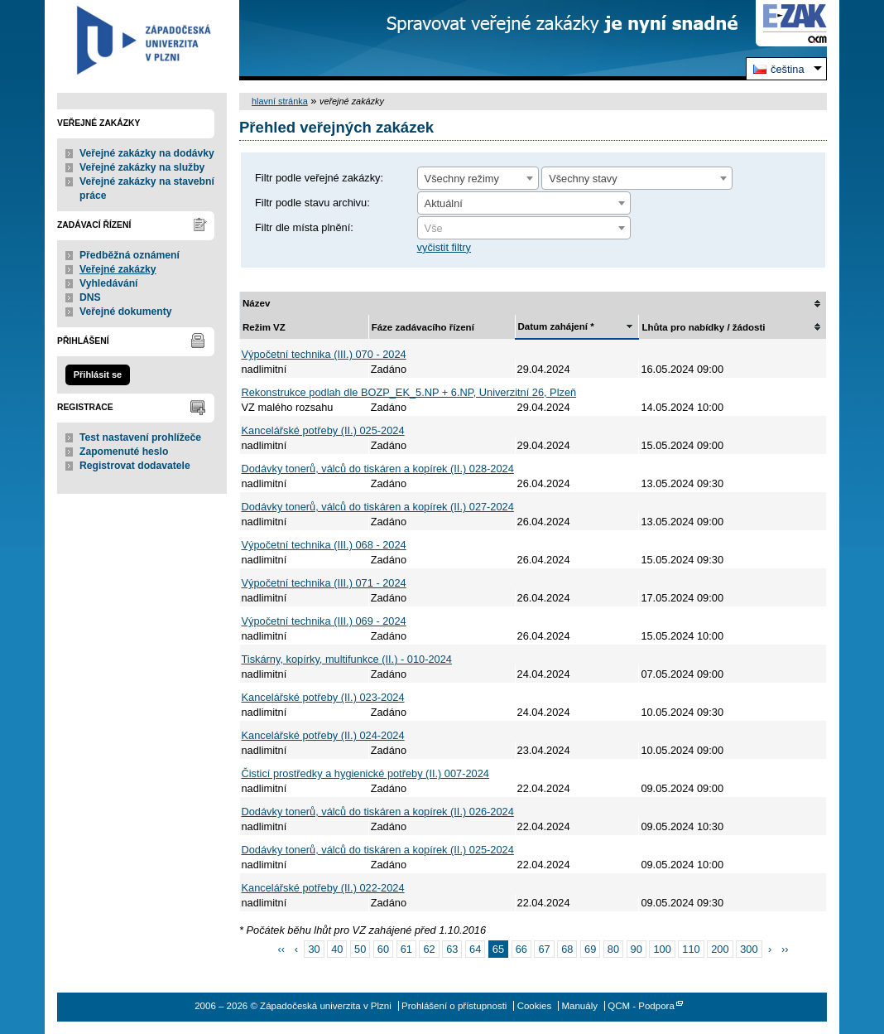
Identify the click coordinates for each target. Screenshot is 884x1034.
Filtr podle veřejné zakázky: (319, 178)
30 (313, 949)
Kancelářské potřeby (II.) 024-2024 (323, 735)
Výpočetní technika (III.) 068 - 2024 (324, 545)
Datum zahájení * (556, 326)
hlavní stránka (280, 101)
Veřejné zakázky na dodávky (146, 153)
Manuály (579, 1006)
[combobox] (478, 178)
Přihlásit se (98, 374)
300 (748, 949)
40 (337, 949)
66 (521, 949)
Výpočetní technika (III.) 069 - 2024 (324, 621)
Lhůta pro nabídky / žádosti (703, 327)
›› (785, 949)
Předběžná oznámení (129, 255)
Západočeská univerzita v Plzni (142, 40)
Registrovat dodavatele (134, 465)
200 (719, 949)
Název (256, 303)
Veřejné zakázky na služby (141, 167)
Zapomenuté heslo (123, 451)
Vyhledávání (108, 283)
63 (452, 949)
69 (590, 949)
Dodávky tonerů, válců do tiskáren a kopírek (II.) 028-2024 (378, 468)
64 (475, 949)
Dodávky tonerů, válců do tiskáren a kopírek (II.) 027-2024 (378, 506)
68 (567, 949)
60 (383, 949)
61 (406, 949)
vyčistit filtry (444, 247)
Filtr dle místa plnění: (304, 227)
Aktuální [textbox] (444, 203)
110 (690, 949)
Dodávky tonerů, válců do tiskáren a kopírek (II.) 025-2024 (378, 849)
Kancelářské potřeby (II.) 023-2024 (323, 697)
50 (360, 949)
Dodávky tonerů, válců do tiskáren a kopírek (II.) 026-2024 (378, 811)
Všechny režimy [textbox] (462, 178)
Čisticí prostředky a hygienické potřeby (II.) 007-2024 (365, 773)
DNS (90, 297)
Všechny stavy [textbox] (583, 178)
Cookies (534, 1006)
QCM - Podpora (641, 1006)
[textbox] (524, 228)
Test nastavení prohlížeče (140, 437)
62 (429, 949)
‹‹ (282, 949)
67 (544, 949)
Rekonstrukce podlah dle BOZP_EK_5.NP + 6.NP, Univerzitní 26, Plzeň (409, 392)
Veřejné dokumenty (125, 311)
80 (613, 949)
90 (636, 949)
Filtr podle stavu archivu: (312, 202)
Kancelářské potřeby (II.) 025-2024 (323, 430)
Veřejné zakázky (117, 269)
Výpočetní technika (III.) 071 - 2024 (324, 583)
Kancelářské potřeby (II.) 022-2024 (323, 888)
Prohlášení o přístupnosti (454, 1006)
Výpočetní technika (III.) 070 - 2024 (324, 354)
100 (661, 949)
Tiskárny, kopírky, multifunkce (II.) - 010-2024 (347, 659)
